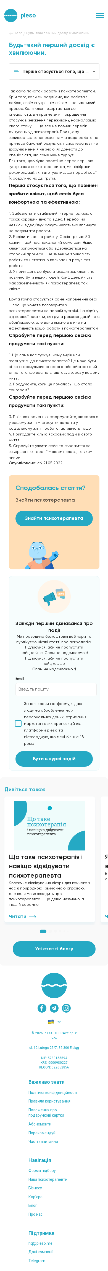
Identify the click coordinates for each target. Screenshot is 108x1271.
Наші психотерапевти (47, 1179)
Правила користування (49, 1101)
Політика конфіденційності (52, 1092)
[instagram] (66, 1008)
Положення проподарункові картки (46, 1113)
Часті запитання (43, 1141)
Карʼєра (35, 1197)
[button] (54, 71)
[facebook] (42, 1008)
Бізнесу (35, 1188)
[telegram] (54, 1008)
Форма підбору (42, 1170)
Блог (32, 1205)
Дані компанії (40, 1252)
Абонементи (39, 1124)
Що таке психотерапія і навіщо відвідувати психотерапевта (46, 866)
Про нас (35, 1214)
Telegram (36, 1261)
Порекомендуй (42, 1133)
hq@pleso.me (40, 1243)
